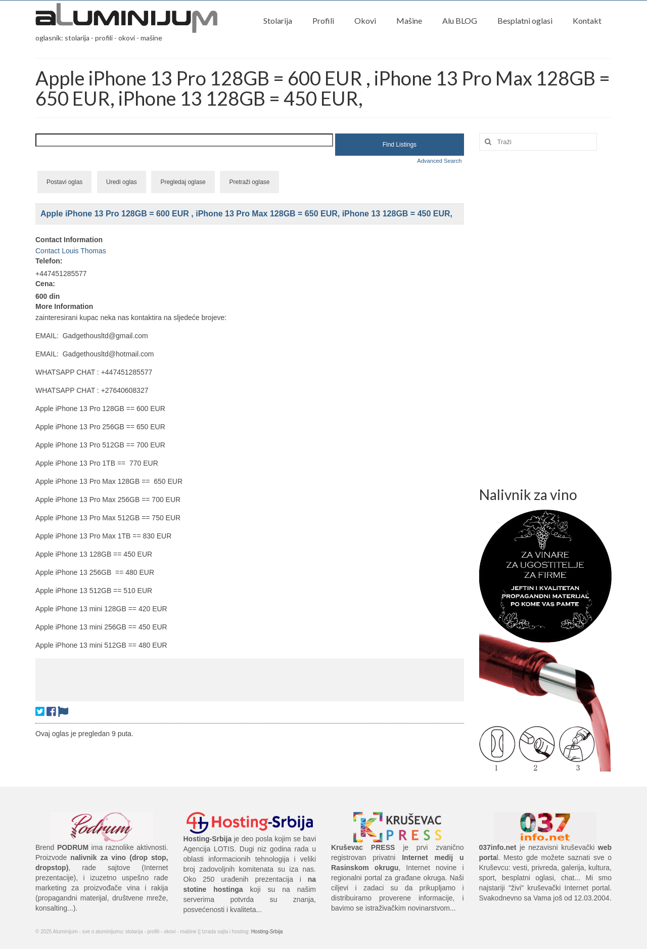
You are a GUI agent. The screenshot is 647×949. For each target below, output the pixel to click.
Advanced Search (439, 161)
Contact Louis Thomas (70, 251)
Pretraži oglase (249, 182)
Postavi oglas (64, 182)
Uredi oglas (121, 182)
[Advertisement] (249, 678)
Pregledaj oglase (182, 182)
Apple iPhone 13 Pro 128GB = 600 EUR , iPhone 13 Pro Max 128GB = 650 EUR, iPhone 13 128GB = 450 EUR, (246, 213)
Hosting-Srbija (267, 931)
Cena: (45, 284)
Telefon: (48, 261)
